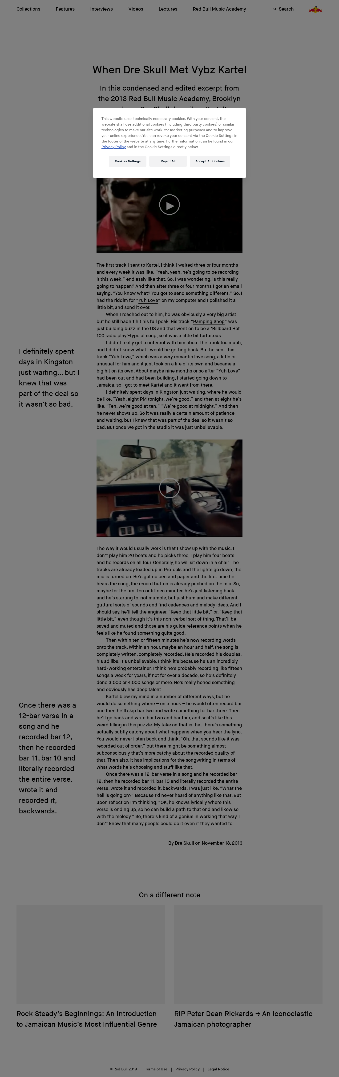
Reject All (168, 161)
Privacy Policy (113, 147)
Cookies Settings (128, 161)
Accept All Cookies (210, 161)
